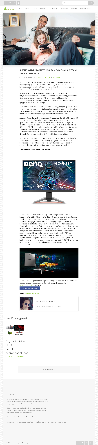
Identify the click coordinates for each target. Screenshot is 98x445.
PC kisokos (61, 419)
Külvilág (74, 8)
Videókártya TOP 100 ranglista (45, 419)
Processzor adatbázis (25, 419)
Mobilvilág (43, 8)
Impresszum (11, 419)
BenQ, (27, 292)
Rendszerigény (16, 440)
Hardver (27, 8)
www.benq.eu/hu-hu (27, 284)
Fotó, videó (64, 8)
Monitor (56, 76)
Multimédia (54, 8)
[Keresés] (91, 3)
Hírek (20, 8)
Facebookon (30, 414)
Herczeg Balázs (44, 76)
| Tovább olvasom (17, 354)
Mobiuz (37, 292)
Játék (35, 8)
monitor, (32, 292)
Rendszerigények (85, 8)
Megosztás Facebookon (29, 287)
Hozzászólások (49, 367)
